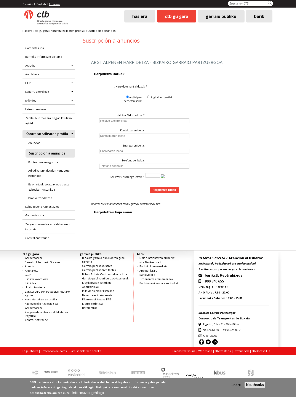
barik (259, 16)
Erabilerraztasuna (184, 351)
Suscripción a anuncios (101, 31)
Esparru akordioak (37, 92)
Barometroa (90, 308)
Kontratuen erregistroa (43, 162)
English (41, 4)
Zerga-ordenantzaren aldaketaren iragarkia (47, 226)
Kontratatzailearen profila (67, 31)
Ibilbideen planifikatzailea (98, 291)
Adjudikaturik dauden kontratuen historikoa (49, 173)
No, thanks (255, 385)
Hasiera (139, 16)
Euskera (54, 4)
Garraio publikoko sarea (97, 266)
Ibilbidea (30, 100)
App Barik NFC (148, 271)
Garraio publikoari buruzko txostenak (105, 278)
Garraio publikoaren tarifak (99, 270)
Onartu (236, 385)
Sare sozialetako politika (85, 351)
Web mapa (205, 351)
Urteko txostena (35, 109)
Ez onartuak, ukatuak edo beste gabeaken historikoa (48, 186)
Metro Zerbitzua (92, 304)
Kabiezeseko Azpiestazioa (42, 207)
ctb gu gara (176, 16)
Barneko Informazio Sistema (43, 57)
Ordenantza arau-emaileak (156, 279)
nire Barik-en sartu (150, 262)
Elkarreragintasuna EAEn (97, 299)
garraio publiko (221, 16)
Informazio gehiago (88, 392)
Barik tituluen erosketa (153, 266)
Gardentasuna (34, 48)
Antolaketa (32, 74)
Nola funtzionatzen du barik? (157, 258)
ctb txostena (223, 351)
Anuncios (34, 143)
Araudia (30, 65)
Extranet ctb (241, 351)
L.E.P (28, 83)
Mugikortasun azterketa (97, 283)
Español (28, 4)
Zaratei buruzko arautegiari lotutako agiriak (48, 120)
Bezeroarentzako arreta (97, 295)
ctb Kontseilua (261, 351)
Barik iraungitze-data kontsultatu (159, 283)
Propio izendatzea (40, 198)
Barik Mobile (147, 275)
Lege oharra (30, 351)
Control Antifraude (37, 238)
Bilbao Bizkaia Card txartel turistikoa (104, 274)
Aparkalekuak (90, 287)
